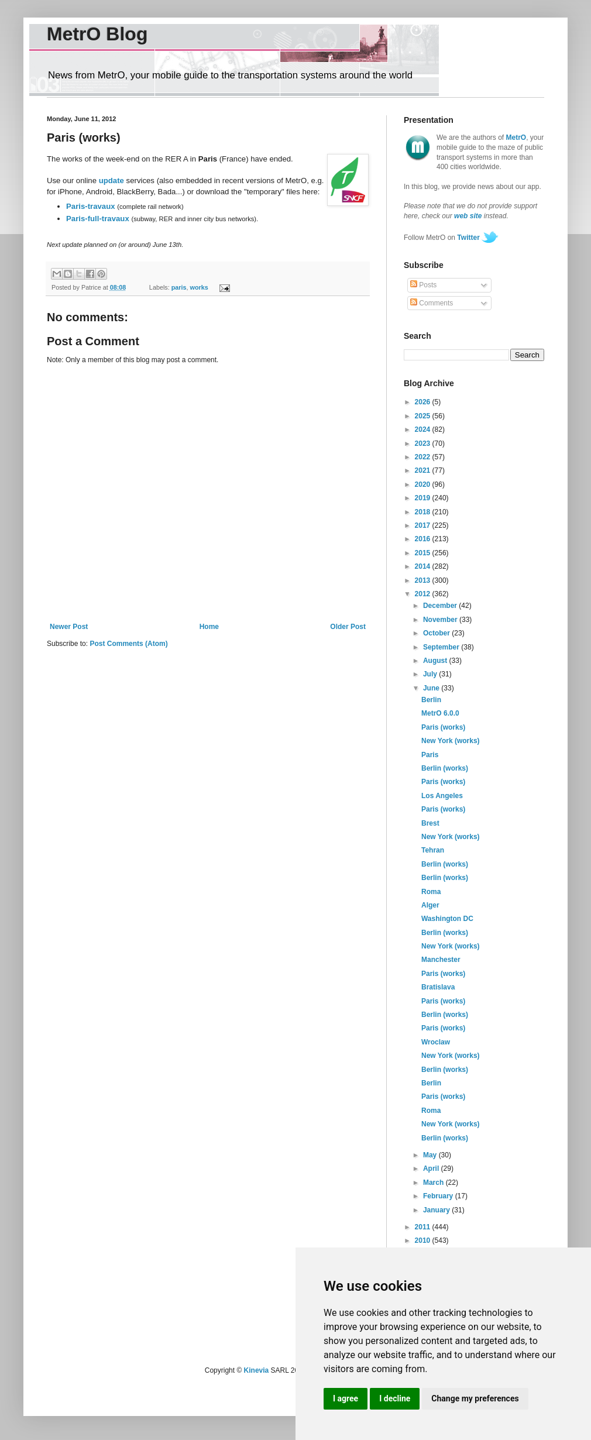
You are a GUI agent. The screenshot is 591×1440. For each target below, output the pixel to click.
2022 (423, 457)
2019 (423, 498)
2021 (423, 470)
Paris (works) (443, 727)
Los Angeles (442, 796)
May (431, 1155)
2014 (423, 566)
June (432, 688)
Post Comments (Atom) (128, 644)
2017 (423, 525)
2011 (423, 1227)
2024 (423, 429)
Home (209, 627)
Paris (429, 755)
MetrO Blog (97, 33)
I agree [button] (345, 1398)
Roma (431, 892)
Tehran (432, 850)
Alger (430, 905)
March (434, 1182)
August (436, 661)
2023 (423, 443)
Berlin (431, 700)
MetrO (516, 137)
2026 (423, 402)
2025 (423, 416)
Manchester (441, 960)
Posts (423, 285)
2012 (423, 594)
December (441, 606)
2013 (423, 580)
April (432, 1168)
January (437, 1210)
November (441, 620)
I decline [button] (394, 1398)
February (439, 1196)
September (442, 647)
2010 (423, 1240)
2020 (423, 484)
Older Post (348, 627)
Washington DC (447, 919)
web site (468, 216)
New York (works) (450, 741)
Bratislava (438, 987)
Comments (431, 303)
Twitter (468, 237)
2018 (423, 512)
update (111, 180)
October (437, 633)
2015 (423, 553)
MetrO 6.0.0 (440, 713)
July (431, 674)
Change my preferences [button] (474, 1398)
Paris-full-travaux (97, 218)
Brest (430, 823)
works (199, 287)
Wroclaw (435, 1042)
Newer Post (69, 627)
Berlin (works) (444, 768)
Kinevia (256, 1370)
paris (179, 287)
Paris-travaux (90, 206)
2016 (423, 539)
